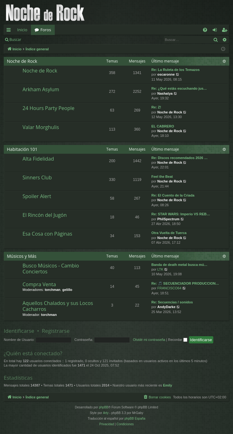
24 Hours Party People (48, 108)
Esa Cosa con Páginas (47, 233)
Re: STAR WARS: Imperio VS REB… (180, 214)
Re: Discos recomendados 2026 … (179, 158)
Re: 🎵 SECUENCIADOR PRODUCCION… (185, 283)
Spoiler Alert (37, 196)
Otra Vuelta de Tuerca (168, 233)
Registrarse (71, 39)
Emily (167, 385)
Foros (45, 29)
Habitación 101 (22, 149)
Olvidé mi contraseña (149, 340)
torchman (52, 290)
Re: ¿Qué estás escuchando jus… (179, 88)
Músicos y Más (22, 256)
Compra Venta (39, 284)
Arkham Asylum (41, 89)
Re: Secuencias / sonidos (172, 302)
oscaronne (166, 74)
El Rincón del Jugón (45, 215)
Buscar (15, 39)
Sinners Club (37, 177)
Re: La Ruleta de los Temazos (175, 70)
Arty (106, 413)
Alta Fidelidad (38, 158)
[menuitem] (205, 30)
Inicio (22, 29)
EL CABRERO (162, 126)
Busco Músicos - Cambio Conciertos (51, 268)
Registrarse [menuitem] (225, 31)
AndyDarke (166, 307)
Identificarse (41, 39)
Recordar (177, 340)
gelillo (67, 290)
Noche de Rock (22, 61)
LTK (160, 269)
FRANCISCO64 (169, 288)
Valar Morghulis (41, 127)
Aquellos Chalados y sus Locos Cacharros (58, 306)
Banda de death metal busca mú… (179, 265)
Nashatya (165, 93)
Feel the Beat (162, 176)
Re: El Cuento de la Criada (173, 195)
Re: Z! (156, 107)
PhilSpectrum (168, 219)
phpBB (103, 407)
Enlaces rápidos (9, 31)
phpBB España (134, 418)
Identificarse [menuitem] (216, 31)
